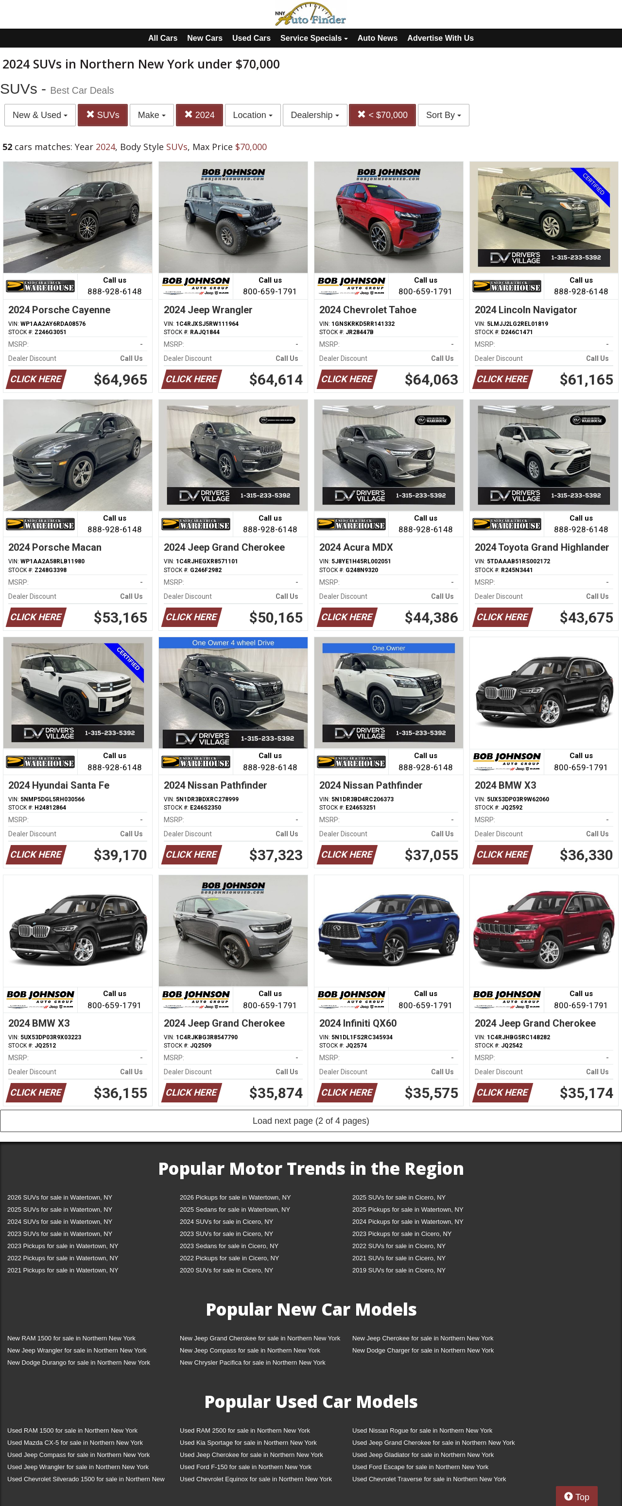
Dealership (315, 115)
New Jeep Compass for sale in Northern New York (250, 1350)
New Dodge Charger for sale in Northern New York (423, 1350)
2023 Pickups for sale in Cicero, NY (401, 1233)
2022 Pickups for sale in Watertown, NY (63, 1258)
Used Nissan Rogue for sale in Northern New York (422, 1430)
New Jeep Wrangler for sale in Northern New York (77, 1350)
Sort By (443, 115)
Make (152, 115)
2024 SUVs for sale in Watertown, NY (59, 1221)
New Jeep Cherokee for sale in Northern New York (422, 1338)
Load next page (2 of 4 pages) (311, 1121)
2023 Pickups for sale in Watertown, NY (63, 1246)
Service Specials (314, 38)
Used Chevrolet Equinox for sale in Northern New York (256, 1479)
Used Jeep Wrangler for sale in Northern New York (78, 1467)
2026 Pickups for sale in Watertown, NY (235, 1197)
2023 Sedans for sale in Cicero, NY (229, 1246)
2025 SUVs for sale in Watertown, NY (59, 1209)
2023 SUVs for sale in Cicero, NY (226, 1233)
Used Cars (251, 38)
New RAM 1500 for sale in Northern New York (71, 1338)
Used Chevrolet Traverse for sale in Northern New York (429, 1479)
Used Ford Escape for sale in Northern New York (420, 1467)
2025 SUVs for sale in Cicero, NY (399, 1197)
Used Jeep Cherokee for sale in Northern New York (251, 1454)
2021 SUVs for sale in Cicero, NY (399, 1258)
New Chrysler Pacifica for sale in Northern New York (253, 1362)
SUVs (103, 115)
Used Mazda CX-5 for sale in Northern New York (75, 1442)
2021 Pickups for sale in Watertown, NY (63, 1270)
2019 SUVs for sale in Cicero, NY (399, 1270)
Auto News (378, 38)
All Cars (162, 38)
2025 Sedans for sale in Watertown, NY (235, 1209)
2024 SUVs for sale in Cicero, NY (226, 1221)
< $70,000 (382, 115)
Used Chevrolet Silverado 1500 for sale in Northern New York (86, 1481)
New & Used (40, 115)
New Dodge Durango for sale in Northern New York (78, 1362)
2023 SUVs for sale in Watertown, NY (59, 1233)
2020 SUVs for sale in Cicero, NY (226, 1270)
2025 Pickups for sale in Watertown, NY (408, 1209)
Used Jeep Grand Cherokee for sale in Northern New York (433, 1442)
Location (253, 115)
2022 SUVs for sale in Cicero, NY (399, 1246)
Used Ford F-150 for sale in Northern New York (245, 1467)
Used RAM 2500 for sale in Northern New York (245, 1430)
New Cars (205, 38)
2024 (199, 115)
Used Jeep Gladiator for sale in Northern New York (423, 1454)
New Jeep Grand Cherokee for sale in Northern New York (260, 1338)
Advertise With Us (440, 38)
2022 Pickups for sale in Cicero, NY (229, 1258)
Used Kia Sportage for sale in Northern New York (248, 1442)
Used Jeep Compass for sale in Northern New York (78, 1454)
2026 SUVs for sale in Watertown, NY (59, 1197)
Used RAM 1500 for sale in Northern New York (72, 1430)
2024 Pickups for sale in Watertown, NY (408, 1221)
